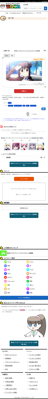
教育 (7, 292)
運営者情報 (8, 365)
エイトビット (33, 105)
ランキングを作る (35, 358)
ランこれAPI (33, 385)
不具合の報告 (9, 381)
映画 (7, 269)
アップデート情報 (11, 392)
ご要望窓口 (8, 385)
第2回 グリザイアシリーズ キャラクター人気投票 (27, 50)
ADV (24, 105)
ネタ (7, 288)
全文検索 (25, 4)
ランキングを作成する (24, 297)
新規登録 (22, 310)
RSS (6, 369)
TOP (7, 13)
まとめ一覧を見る (35, 365)
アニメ (27, 105)
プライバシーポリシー (12, 362)
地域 (29, 292)
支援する (32, 378)
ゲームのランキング (15, 13)
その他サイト (33, 389)
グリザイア (10, 105)
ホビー (7, 273)
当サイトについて (11, 355)
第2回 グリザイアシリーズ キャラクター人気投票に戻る (24, 164)
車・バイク (31, 273)
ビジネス (30, 288)
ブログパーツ (33, 381)
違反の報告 (8, 378)
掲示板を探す (33, 362)
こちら (18, 120)
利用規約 (8, 358)
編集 (43, 109)
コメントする (24, 179)
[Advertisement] (24, 34)
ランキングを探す (35, 355)
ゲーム (9, 102)
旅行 (29, 277)
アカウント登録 (34, 369)
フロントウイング (17, 105)
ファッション (9, 281)
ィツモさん (34, 114)
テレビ (29, 269)
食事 (7, 285)
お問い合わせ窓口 (11, 389)
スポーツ (8, 277)
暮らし (29, 285)
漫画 (7, 265)
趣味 (29, 281)
